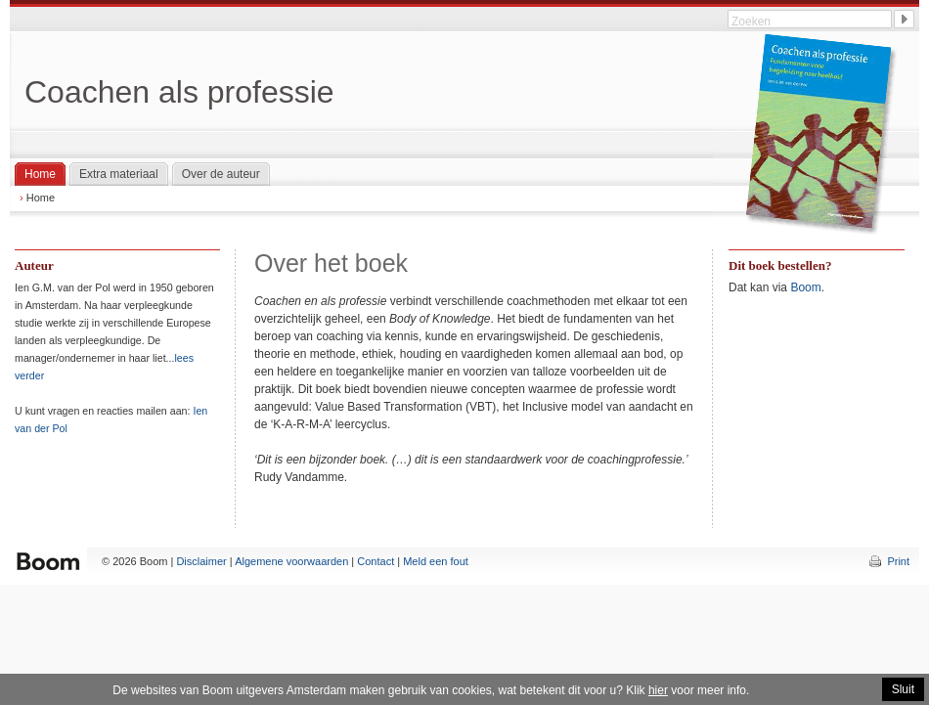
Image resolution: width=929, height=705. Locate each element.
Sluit (903, 689)
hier (658, 690)
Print (898, 561)
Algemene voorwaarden (291, 561)
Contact (375, 561)
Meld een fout (435, 561)
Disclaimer (201, 561)
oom (809, 287)
